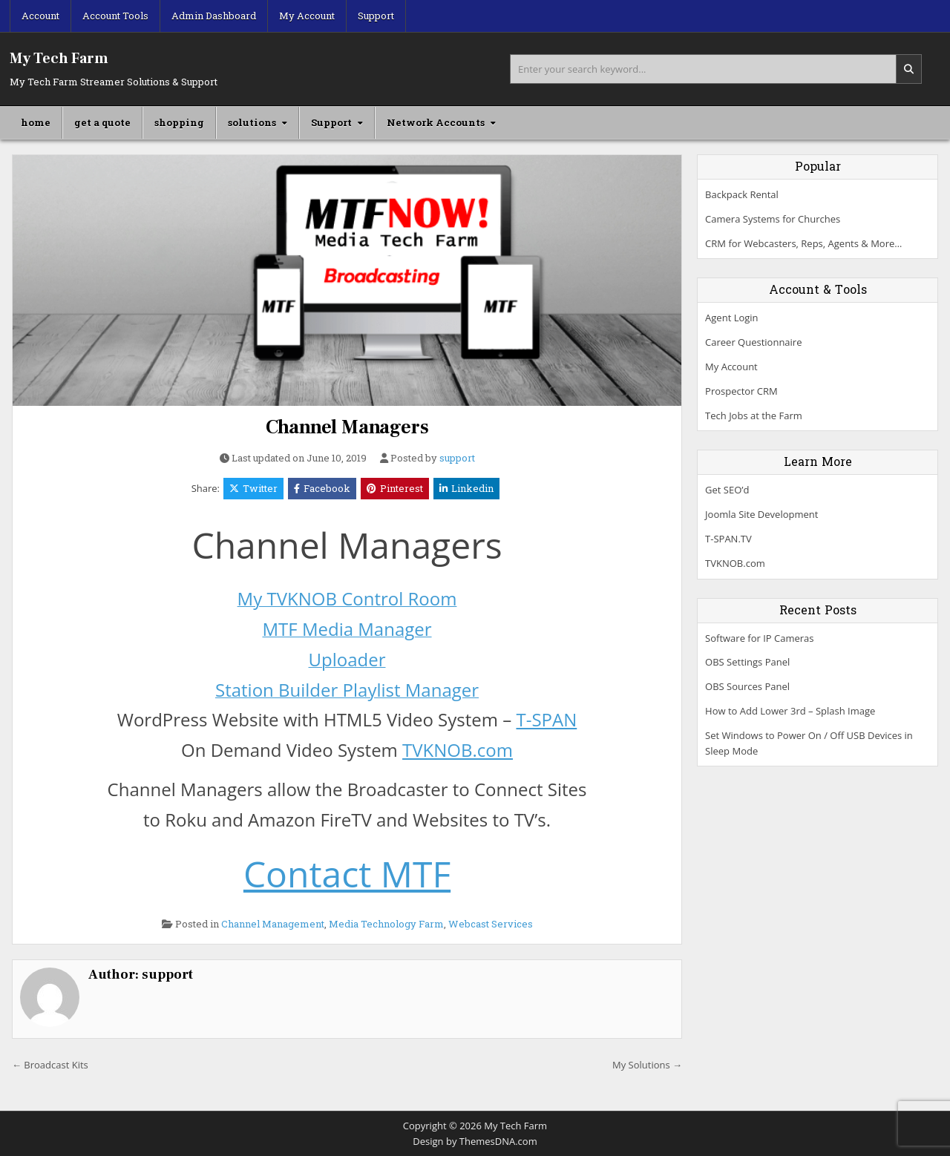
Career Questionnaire (753, 342)
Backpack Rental (742, 194)
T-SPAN (546, 719)
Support (376, 15)
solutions (252, 122)
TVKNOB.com (457, 750)
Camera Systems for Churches (772, 219)
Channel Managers (347, 427)
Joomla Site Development (761, 514)
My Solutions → (647, 1064)
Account (40, 15)
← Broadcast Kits (50, 1064)
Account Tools (115, 15)
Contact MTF (347, 874)
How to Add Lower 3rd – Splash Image (790, 710)
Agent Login (731, 317)
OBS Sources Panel (747, 686)
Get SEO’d (727, 489)
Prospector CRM (741, 391)
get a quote (102, 122)
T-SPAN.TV (728, 538)
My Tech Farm (59, 58)
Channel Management (272, 923)
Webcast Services (490, 923)
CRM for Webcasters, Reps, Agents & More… (803, 243)
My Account (307, 15)
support (457, 458)
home (35, 122)
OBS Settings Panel (747, 662)
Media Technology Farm (386, 923)
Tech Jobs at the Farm (753, 415)
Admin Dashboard (213, 15)
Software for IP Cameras (759, 638)
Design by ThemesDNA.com (475, 1141)
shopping (179, 122)
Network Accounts (436, 122)
